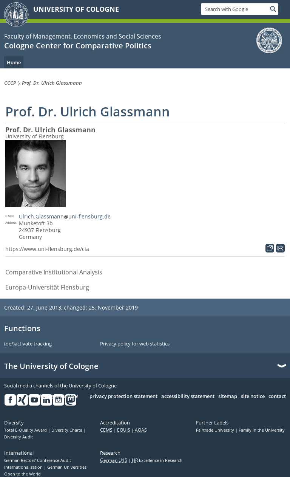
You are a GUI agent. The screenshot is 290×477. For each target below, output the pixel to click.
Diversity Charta (67, 430)
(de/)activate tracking (28, 344)
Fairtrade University (215, 430)
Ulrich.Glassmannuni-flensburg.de (65, 216)
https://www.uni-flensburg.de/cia (47, 248)
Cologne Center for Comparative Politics (77, 45)
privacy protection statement (123, 396)
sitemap (227, 396)
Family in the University (262, 430)
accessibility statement (187, 396)
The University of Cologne (51, 366)
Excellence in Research (157, 460)
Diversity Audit (18, 437)
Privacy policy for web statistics (135, 344)
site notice (253, 396)
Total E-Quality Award (26, 430)
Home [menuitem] (14, 62)
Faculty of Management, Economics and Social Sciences (82, 36)
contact (277, 396)
